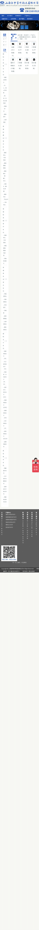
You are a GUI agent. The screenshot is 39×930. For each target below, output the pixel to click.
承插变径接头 (5, 261)
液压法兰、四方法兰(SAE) (5, 392)
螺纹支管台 (5, 328)
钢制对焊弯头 (5, 80)
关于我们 (10, 16)
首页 (2, 16)
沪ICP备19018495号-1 (14, 571)
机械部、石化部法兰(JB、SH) (5, 378)
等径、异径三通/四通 (5, 99)
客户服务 (21, 19)
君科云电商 (32, 571)
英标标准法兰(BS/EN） (5, 434)
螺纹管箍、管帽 (5, 165)
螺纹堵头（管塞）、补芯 (5, 176)
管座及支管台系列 (10, 522)
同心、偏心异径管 (5, 89)
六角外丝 (4, 203)
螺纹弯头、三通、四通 (5, 156)
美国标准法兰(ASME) (5, 403)
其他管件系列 (9, 527)
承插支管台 (5, 295)
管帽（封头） (4, 108)
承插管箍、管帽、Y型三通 (5, 250)
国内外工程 (31, 524)
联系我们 (30, 19)
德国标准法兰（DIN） (5, 414)
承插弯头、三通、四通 (5, 238)
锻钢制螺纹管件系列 (24, 37)
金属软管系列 (5, 444)
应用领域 (13, 19)
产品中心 (27, 16)
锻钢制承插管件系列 (11, 519)
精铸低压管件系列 (5, 499)
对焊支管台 (5, 323)
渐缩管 (4, 312)
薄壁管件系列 (5, 470)
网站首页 (26, 35)
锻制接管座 (5, 317)
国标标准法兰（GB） (5, 354)
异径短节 (4, 306)
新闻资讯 (18, 16)
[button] (2, 25)
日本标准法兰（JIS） (5, 424)
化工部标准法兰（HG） (5, 365)
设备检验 (4, 19)
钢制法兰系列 (9, 525)
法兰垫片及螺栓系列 (5, 479)
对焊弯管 (4, 121)
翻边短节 (4, 115)
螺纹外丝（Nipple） (5, 197)
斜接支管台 (5, 301)
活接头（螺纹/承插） (5, 187)
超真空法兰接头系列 (5, 490)
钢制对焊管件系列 (10, 514)
